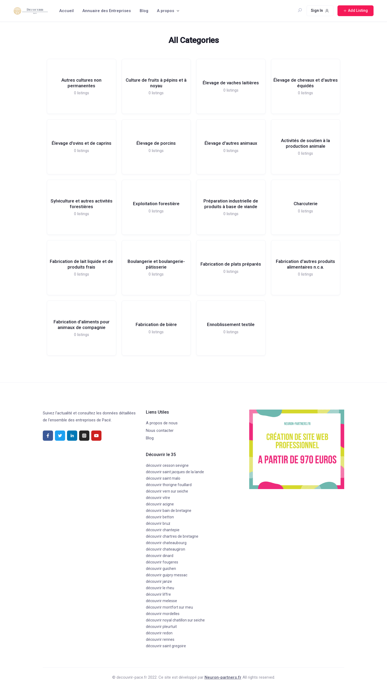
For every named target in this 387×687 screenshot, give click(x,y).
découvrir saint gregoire (166, 646)
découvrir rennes (160, 639)
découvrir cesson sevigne (167, 465)
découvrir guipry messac (166, 575)
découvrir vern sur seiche (167, 491)
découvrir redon (159, 633)
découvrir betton (160, 517)
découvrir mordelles (163, 614)
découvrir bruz (158, 523)
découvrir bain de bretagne (168, 510)
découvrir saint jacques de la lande (175, 472)
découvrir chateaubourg (166, 543)
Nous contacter (160, 430)
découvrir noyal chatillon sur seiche (175, 620)
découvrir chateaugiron (165, 549)
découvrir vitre (158, 498)
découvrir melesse (161, 601)
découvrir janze (159, 581)
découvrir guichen (161, 568)
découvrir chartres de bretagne (172, 536)
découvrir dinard (159, 556)
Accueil (66, 10)
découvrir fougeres (162, 562)
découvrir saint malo (163, 478)
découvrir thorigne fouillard (169, 485)
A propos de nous (162, 423)
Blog (144, 10)
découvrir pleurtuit (161, 626)
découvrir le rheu (160, 588)
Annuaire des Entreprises (106, 10)
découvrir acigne (160, 504)
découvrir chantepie (163, 530)
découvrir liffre (158, 594)
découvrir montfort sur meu (169, 607)
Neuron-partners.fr (223, 677)
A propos (165, 10)
